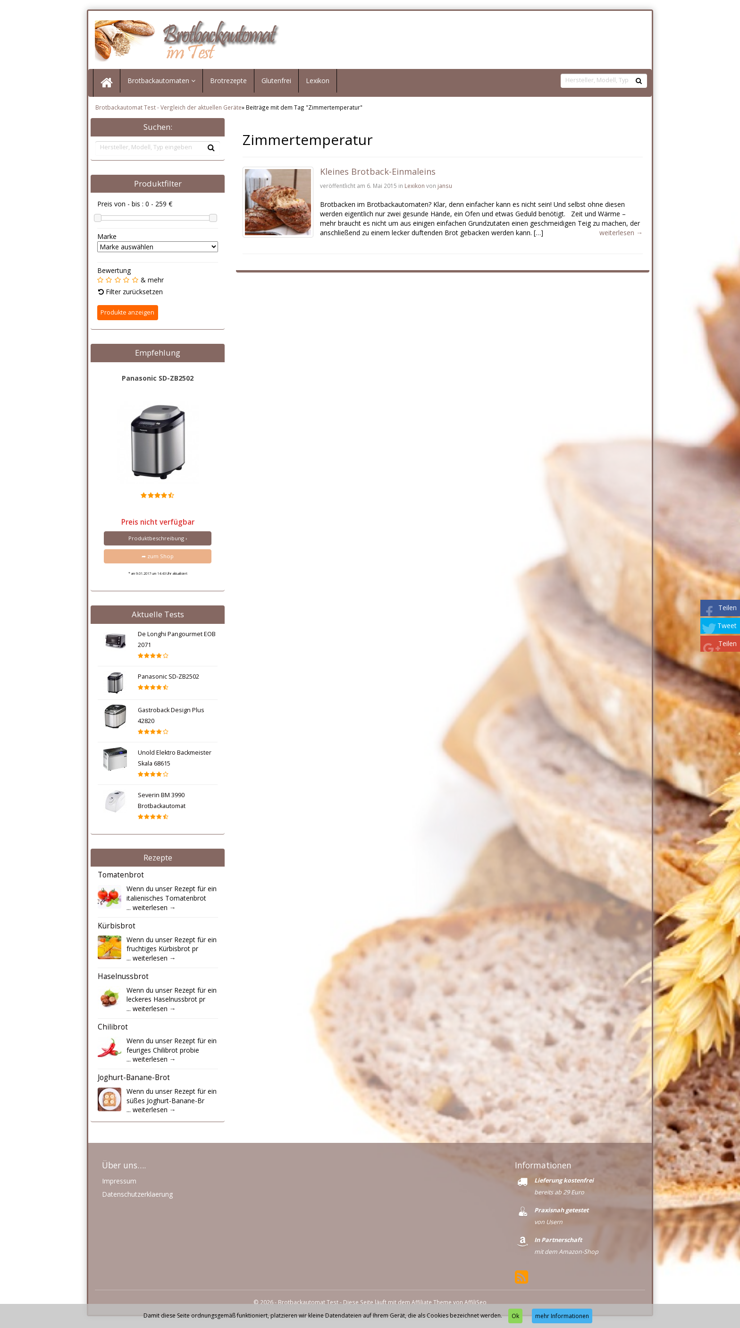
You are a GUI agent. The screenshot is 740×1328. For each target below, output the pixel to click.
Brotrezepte (228, 82)
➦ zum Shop (158, 558)
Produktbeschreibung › (157, 540)
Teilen (727, 607)
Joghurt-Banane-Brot (134, 1080)
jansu (444, 188)
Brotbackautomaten (161, 82)
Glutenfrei (276, 82)
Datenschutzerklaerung (137, 1196)
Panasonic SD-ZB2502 (157, 379)
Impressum (119, 1183)
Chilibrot (113, 1029)
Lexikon (317, 82)
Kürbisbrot (116, 928)
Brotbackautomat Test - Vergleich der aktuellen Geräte (168, 109)
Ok (515, 1316)
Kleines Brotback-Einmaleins (378, 173)
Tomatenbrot (121, 877)
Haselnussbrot (123, 979)
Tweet (727, 625)
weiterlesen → (154, 909)
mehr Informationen (562, 1316)
